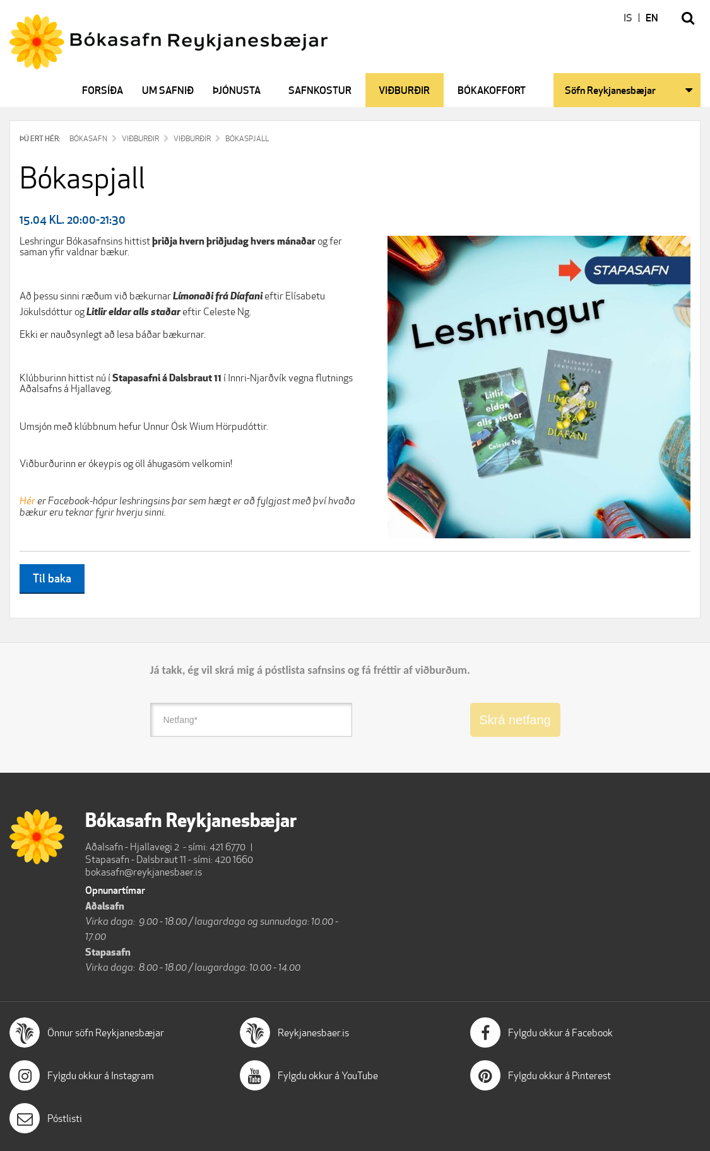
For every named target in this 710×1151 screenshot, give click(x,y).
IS (628, 17)
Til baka (52, 578)
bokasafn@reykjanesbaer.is (143, 872)
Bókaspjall (247, 138)
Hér (27, 500)
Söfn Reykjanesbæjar (610, 90)
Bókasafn (88, 138)
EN (652, 17)
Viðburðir (140, 138)
